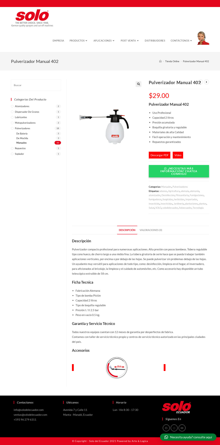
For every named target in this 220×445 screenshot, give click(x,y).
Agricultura (174, 191)
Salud (151, 207)
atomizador (154, 195)
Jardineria (179, 203)
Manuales (166, 186)
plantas (203, 203)
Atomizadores (22, 106)
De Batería (22, 133)
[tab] (127, 230)
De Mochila (22, 138)
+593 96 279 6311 (25, 419)
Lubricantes (21, 117)
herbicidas (179, 199)
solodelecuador (170, 207)
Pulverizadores (180, 186)
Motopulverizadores (25, 122)
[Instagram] (174, 428)
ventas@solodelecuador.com (30, 414)
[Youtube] (182, 428)
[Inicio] (160, 61)
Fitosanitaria (182, 195)
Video (177, 155)
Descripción (127, 230)
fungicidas (168, 199)
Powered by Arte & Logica (132, 441)
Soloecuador (185, 207)
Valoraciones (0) (151, 230)
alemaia (185, 191)
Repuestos (20, 148)
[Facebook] (166, 428)
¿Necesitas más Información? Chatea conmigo (179, 171)
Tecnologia (198, 207)
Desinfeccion (168, 195)
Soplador (19, 153)
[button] (179, 173)
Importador (191, 199)
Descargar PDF (160, 155)
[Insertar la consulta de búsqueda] (36, 85)
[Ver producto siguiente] (206, 81)
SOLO (158, 207)
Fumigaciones (197, 195)
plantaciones (191, 203)
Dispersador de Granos (27, 111)
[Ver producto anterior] (200, 81)
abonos (163, 191)
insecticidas (167, 203)
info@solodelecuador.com (29, 409)
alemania (194, 191)
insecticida (154, 203)
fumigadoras (155, 199)
